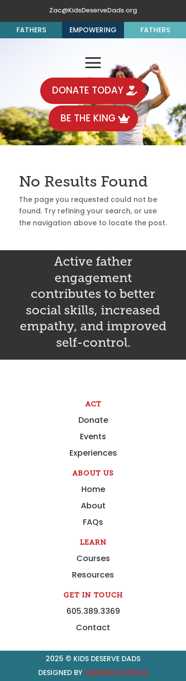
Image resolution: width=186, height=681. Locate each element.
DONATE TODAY (88, 90)
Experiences (93, 453)
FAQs (93, 522)
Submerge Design (116, 673)
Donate (93, 420)
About (93, 505)
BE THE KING (88, 118)
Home (93, 489)
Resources (93, 575)
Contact (93, 627)
